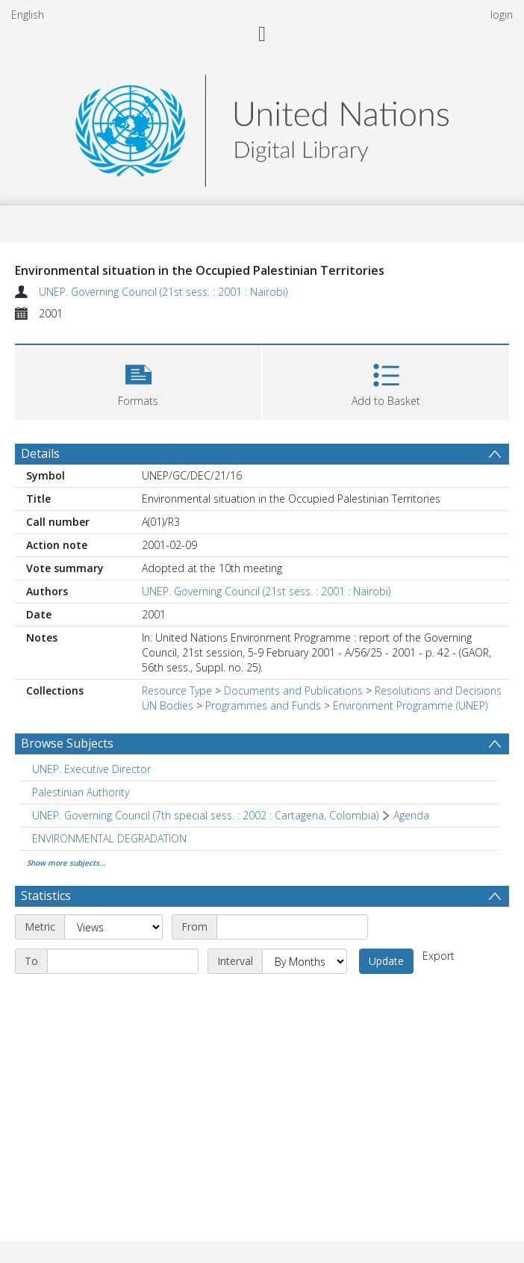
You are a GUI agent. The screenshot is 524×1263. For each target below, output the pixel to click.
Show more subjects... (66, 862)
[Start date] (292, 927)
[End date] (123, 961)
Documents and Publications (293, 690)
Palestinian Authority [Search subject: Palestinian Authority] (80, 792)
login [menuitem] (501, 14)
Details (40, 453)
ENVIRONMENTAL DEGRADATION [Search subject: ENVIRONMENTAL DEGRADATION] (109, 838)
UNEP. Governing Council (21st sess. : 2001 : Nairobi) (163, 292)
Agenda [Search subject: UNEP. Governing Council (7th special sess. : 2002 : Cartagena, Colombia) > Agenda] (411, 815)
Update (386, 961)
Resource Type (177, 690)
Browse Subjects (67, 743)
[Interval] (304, 961)
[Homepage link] (262, 126)
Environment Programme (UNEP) (410, 705)
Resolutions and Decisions (438, 690)
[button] (138, 380)
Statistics (46, 895)
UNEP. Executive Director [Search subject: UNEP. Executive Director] (91, 769)
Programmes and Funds (263, 705)
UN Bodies (167, 705)
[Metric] (113, 927)
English (27, 14)
